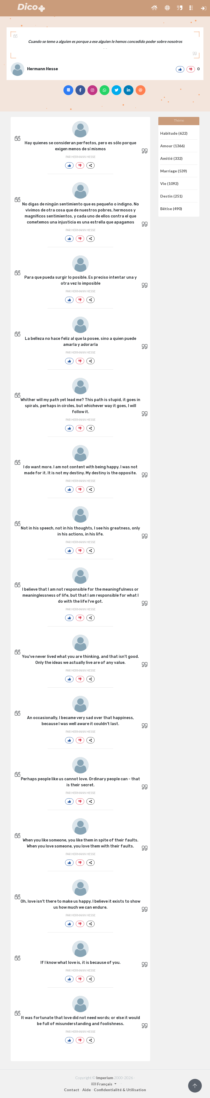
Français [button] (102, 1084)
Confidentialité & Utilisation (120, 1089)
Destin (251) (171, 196)
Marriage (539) (173, 171)
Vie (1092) (169, 183)
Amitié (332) (171, 158)
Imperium (104, 1077)
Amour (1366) (172, 145)
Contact (71, 1089)
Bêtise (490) (171, 208)
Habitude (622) (174, 133)
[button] (154, 8)
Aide (86, 1089)
